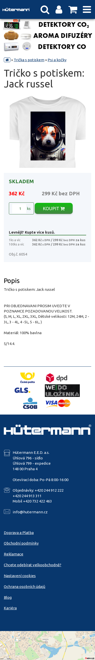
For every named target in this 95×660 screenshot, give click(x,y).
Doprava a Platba (19, 532)
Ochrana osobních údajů (24, 586)
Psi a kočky (57, 60)
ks (21, 208)
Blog (8, 597)
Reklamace (13, 554)
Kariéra (10, 608)
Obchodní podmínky (21, 543)
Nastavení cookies (20, 576)
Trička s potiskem (29, 60)
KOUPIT (54, 208)
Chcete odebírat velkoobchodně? (32, 565)
